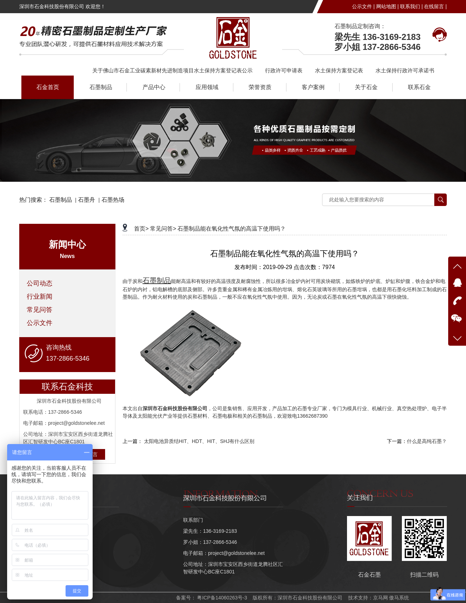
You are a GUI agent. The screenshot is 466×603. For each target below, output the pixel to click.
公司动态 (39, 283)
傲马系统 (399, 598)
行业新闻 (39, 296)
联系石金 (419, 87)
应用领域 (207, 87)
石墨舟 (86, 200)
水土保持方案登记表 (339, 70)
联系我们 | (411, 6)
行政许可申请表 (283, 70)
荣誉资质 (260, 87)
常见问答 (39, 309)
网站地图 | (387, 6)
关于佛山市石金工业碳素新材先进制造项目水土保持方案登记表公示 (172, 70)
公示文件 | (363, 6)
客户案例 (313, 87)
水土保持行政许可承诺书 (405, 70)
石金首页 (47, 87)
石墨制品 (100, 87)
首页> (141, 229)
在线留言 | (435, 6)
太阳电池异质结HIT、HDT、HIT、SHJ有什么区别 (199, 441)
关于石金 (366, 87)
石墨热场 (113, 200)
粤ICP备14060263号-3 (221, 598)
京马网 (380, 598)
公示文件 (39, 322)
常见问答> (163, 229)
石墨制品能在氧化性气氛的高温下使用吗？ (231, 229)
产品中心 (154, 87)
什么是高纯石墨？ (427, 441)
